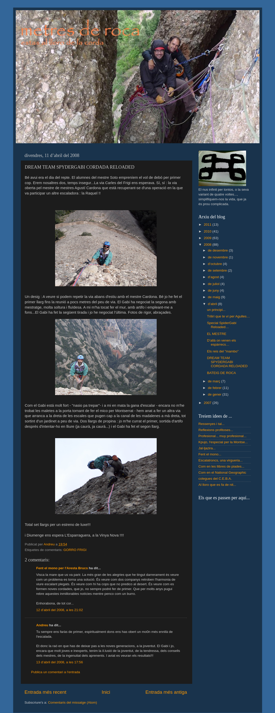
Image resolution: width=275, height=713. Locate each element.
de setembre (218, 270)
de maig (214, 297)
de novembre (218, 257)
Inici (106, 692)
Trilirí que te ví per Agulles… (228, 316)
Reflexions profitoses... (216, 430)
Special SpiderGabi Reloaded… (221, 325)
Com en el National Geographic (222, 472)
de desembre (218, 250)
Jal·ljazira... (207, 448)
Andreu (42, 625)
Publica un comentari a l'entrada (55, 672)
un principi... (216, 310)
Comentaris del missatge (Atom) (72, 702)
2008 (208, 244)
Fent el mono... (210, 454)
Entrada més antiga (166, 692)
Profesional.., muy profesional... (223, 436)
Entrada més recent (46, 692)
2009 (208, 238)
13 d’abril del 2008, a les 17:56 (59, 662)
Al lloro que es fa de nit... (217, 485)
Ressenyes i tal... (212, 424)
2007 (208, 403)
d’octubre (215, 264)
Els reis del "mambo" (222, 351)
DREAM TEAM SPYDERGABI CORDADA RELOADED (227, 362)
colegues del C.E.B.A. (215, 478)
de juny (214, 290)
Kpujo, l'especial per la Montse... (223, 442)
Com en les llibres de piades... (222, 466)
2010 (208, 231)
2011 (208, 224)
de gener (215, 394)
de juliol (214, 284)
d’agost (214, 277)
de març (214, 381)
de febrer (215, 388)
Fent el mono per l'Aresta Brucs (62, 568)
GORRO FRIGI (75, 550)
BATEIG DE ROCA (221, 373)
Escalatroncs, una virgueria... (221, 460)
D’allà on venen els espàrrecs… (221, 342)
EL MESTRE (216, 334)
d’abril (213, 304)
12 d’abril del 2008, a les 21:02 (59, 610)
